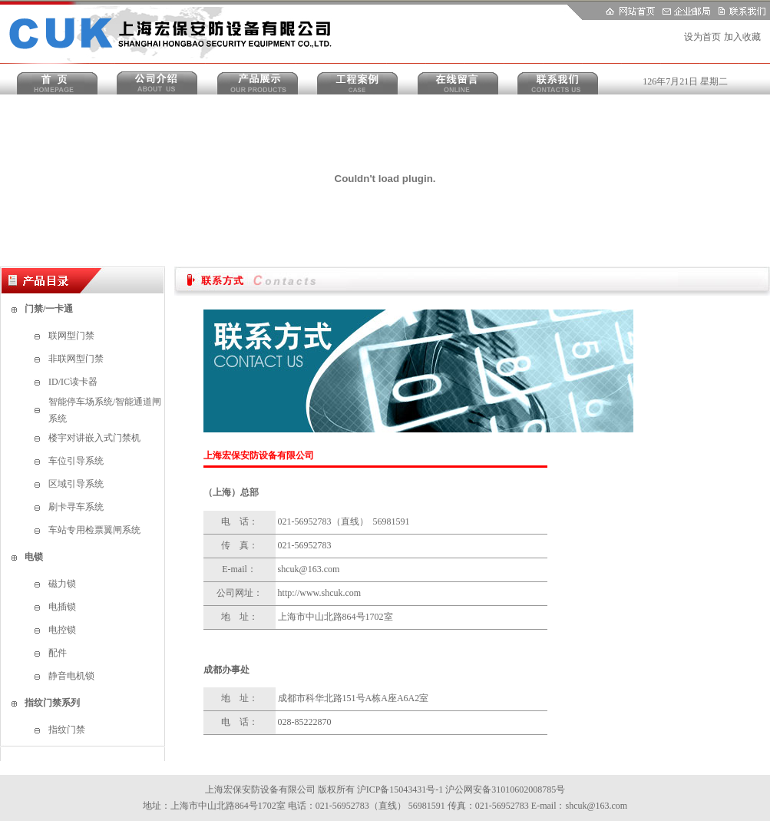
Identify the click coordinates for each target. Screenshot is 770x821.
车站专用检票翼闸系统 (94, 530)
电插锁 (62, 606)
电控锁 (62, 629)
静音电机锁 (71, 675)
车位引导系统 (76, 460)
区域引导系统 (76, 483)
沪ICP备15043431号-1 (400, 789)
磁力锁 (62, 583)
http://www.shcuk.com (320, 593)
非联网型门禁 (76, 358)
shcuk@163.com (309, 569)
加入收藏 (742, 36)
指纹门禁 (66, 729)
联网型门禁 (71, 335)
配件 (57, 652)
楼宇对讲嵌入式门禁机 (94, 437)
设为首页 (702, 36)
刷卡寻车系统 (76, 507)
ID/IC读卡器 (72, 381)
